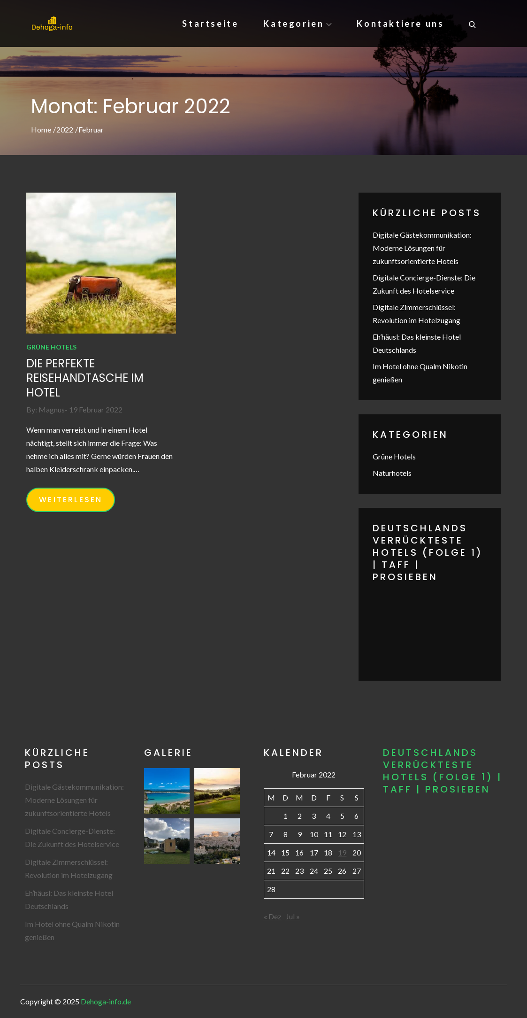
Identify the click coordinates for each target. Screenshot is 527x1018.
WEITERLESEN (70, 499)
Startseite (210, 23)
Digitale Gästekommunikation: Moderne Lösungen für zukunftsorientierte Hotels (422, 247)
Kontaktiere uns (400, 23)
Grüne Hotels (51, 347)
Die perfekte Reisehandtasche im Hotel (85, 378)
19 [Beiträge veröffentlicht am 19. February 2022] (342, 852)
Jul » (293, 916)
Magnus (51, 409)
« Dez (273, 916)
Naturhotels (392, 472)
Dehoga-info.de (106, 1001)
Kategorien (297, 23)
